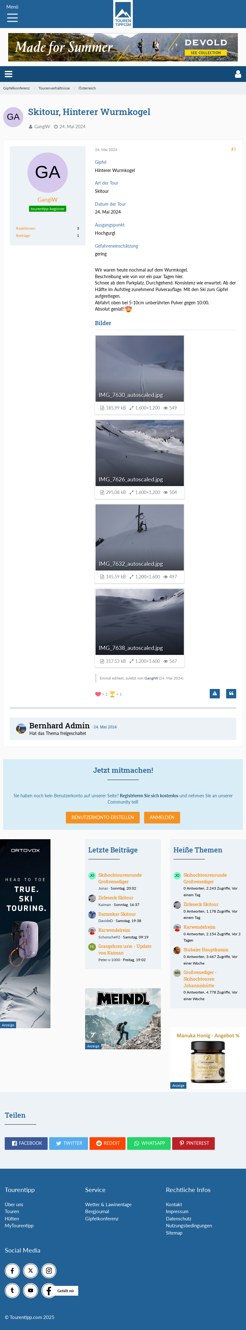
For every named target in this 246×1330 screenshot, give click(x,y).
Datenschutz (178, 1218)
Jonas (103, 888)
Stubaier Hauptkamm (206, 950)
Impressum (177, 1211)
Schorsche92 (109, 937)
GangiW (42, 126)
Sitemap (174, 1232)
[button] (8, 74)
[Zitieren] (231, 693)
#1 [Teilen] (233, 149)
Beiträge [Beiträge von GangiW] (23, 235)
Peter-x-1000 (109, 959)
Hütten (12, 1218)
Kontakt (174, 1204)
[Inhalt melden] (215, 693)
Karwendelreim (114, 930)
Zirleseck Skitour (115, 898)
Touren (12, 1211)
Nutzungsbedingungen (189, 1225)
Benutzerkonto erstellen (103, 817)
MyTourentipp (19, 1225)
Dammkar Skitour (117, 914)
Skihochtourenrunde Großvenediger (120, 878)
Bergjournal (97, 1211)
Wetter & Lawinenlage (108, 1204)
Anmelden (162, 817)
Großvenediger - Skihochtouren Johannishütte (200, 978)
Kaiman (104, 904)
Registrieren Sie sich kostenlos (149, 795)
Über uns (14, 1204)
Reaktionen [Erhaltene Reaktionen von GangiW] (25, 228)
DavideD (105, 920)
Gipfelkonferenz (102, 1218)
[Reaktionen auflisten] (109, 693)
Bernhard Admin (59, 725)
